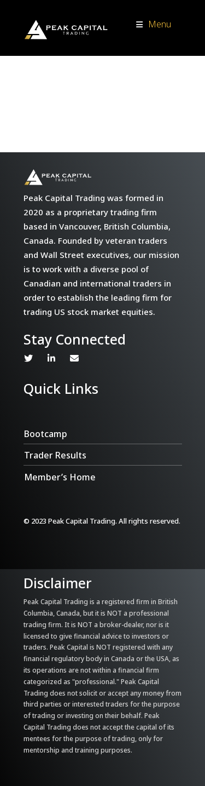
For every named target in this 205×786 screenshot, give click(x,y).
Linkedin (51, 358)
